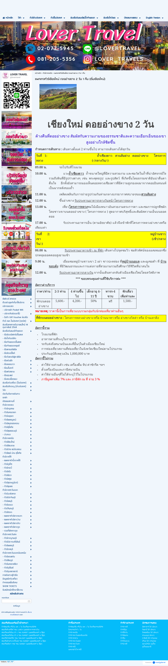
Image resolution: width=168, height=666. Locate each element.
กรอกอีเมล (5, 597)
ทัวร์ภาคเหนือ (47, 73)
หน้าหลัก (38, 73)
